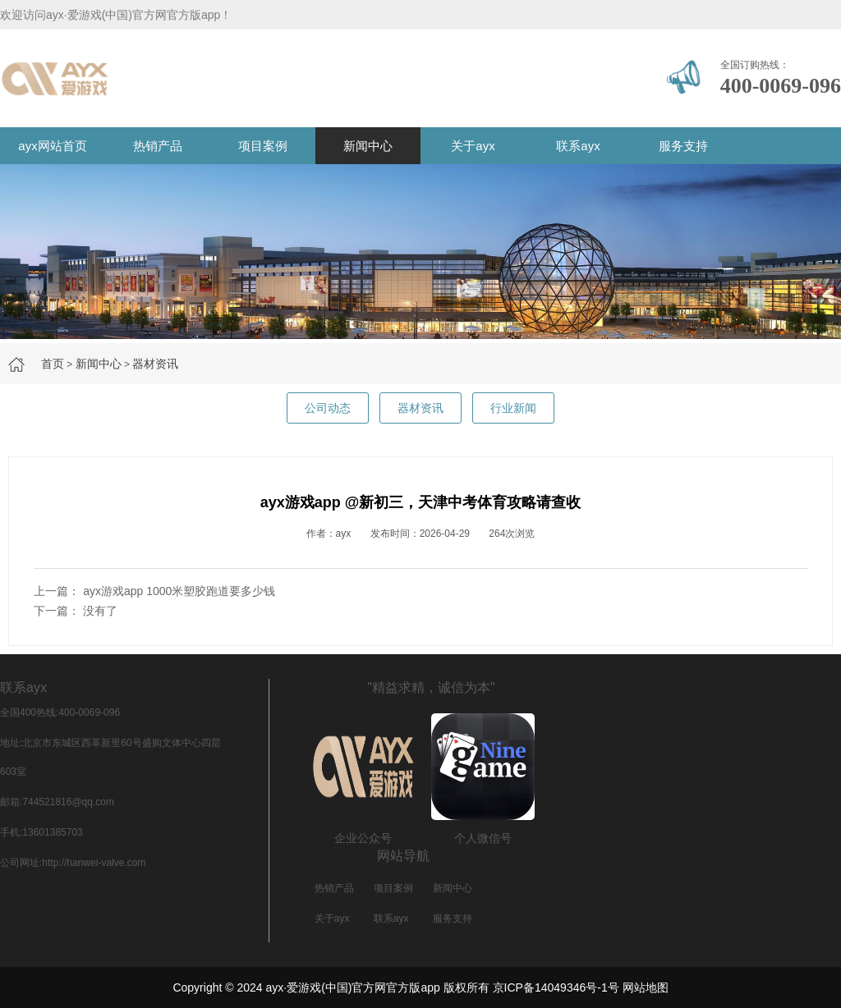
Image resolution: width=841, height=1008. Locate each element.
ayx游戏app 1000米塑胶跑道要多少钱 (179, 591)
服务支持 (683, 146)
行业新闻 (513, 408)
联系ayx (578, 146)
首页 (52, 363)
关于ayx (472, 146)
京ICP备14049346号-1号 (556, 987)
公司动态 (328, 408)
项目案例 (262, 146)
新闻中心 (368, 146)
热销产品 (157, 146)
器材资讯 (155, 363)
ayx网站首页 (52, 146)
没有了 (100, 610)
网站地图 (646, 987)
